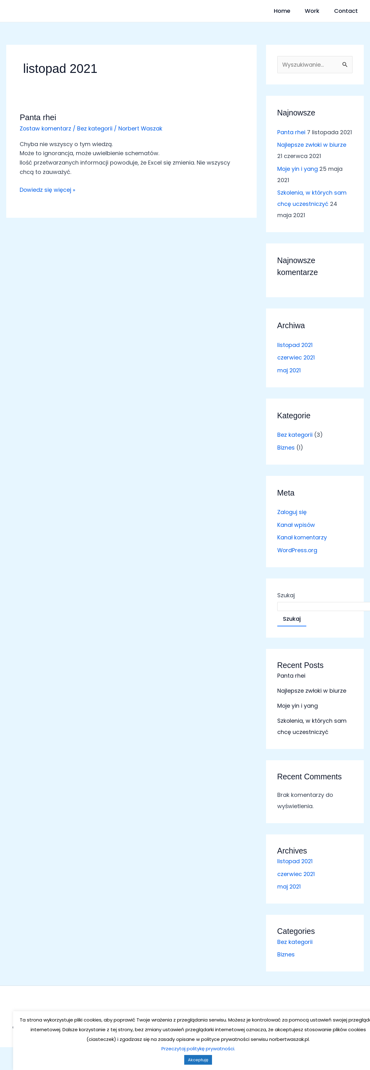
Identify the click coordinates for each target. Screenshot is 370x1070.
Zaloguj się (292, 512)
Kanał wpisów (296, 525)
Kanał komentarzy (302, 538)
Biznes (286, 447)
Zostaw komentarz (46, 128)
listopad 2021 (295, 345)
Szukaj (286, 595)
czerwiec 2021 (296, 358)
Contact (346, 11)
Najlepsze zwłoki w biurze (312, 145)
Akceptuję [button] (185, 1060)
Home (270, 11)
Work (306, 11)
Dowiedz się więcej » (48, 189)
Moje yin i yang (297, 169)
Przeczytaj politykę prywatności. (185, 1048)
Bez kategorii (95, 128)
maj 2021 (289, 370)
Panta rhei (38, 117)
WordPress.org (297, 550)
